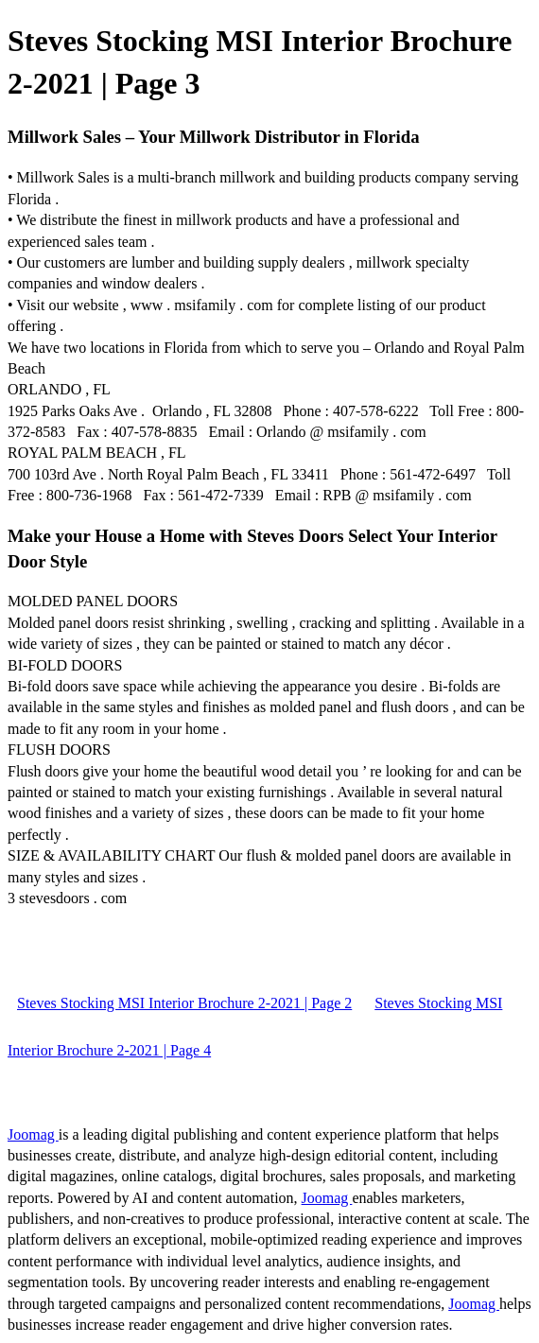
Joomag (33, 1134)
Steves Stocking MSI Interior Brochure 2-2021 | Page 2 (184, 1003)
